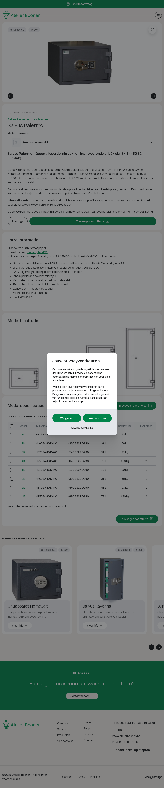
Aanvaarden (97, 418)
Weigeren (66, 418)
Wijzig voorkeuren (82, 428)
